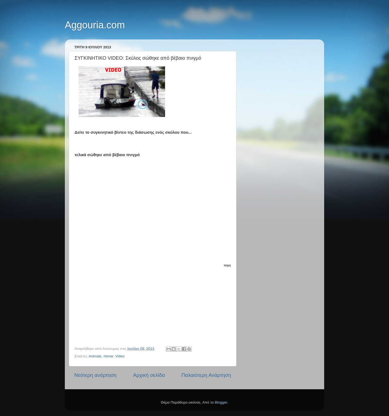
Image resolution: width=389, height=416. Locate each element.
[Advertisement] (155, 302)
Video (120, 356)
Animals (95, 356)
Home (108, 356)
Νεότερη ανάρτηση (95, 375)
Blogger (221, 402)
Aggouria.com (95, 25)
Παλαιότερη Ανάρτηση (206, 375)
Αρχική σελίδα (149, 375)
